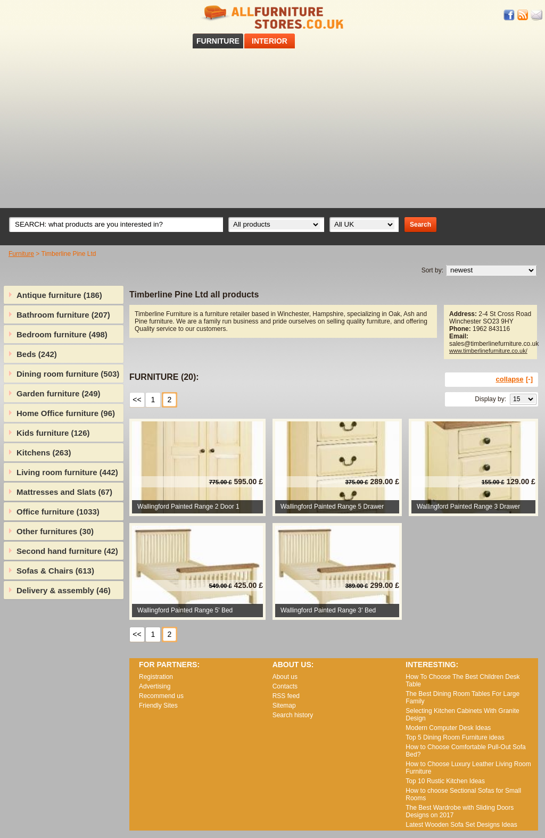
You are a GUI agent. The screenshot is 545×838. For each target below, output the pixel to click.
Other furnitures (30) (55, 531)
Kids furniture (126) (53, 432)
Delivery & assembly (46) (63, 590)
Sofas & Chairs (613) (55, 570)
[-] (529, 379)
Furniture (21, 254)
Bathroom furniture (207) (63, 314)
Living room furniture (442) (67, 472)
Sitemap (284, 705)
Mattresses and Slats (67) (64, 491)
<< (137, 399)
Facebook (509, 15)
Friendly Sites (158, 705)
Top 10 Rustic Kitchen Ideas (445, 781)
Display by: (490, 399)
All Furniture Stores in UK (272, 17)
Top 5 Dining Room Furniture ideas (455, 737)
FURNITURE (218, 41)
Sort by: (432, 270)
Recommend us (161, 696)
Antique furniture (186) (59, 295)
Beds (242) (36, 354)
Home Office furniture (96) (65, 413)
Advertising (154, 686)
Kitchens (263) (43, 452)
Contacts (285, 686)
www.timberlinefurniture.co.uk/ (488, 350)
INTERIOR (269, 41)
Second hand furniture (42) (67, 550)
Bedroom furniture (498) (62, 334)
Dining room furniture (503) (67, 373)
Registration (156, 677)
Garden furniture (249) (58, 393)
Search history (292, 715)
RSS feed (523, 15)
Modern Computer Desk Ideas (448, 728)
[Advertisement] (272, 128)
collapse (510, 379)
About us (285, 677)
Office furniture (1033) (58, 511)
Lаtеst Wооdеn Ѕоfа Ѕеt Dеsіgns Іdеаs (461, 824)
